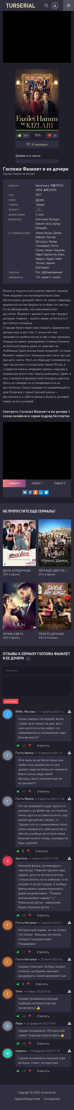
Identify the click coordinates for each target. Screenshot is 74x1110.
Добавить (10, 701)
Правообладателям (27, 1098)
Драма (40, 199)
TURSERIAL (20, 5)
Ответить (43, 745)
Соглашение (52, 1098)
